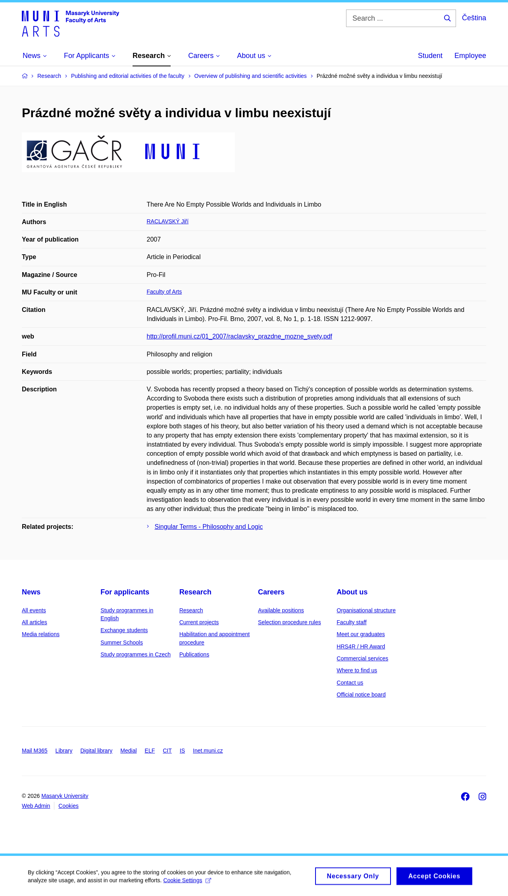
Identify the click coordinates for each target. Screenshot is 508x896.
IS (182, 750)
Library (64, 750)
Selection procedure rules (289, 622)
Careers (271, 592)
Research (195, 592)
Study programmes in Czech (135, 654)
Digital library (96, 750)
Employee (470, 56)
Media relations (41, 634)
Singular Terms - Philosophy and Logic (209, 526)
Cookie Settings (187, 883)
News (31, 592)
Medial (128, 750)
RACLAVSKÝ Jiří (168, 221)
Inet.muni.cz (208, 750)
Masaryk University (64, 796)
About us (352, 592)
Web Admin (36, 806)
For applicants (124, 592)
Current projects (199, 622)
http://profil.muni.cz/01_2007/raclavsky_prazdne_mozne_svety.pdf (240, 336)
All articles (34, 622)
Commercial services (362, 658)
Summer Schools (121, 642)
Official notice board (361, 694)
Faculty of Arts (164, 291)
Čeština (474, 18)
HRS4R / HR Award (361, 646)
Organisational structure (366, 610)
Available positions (281, 610)
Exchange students (124, 630)
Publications (194, 654)
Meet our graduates (361, 634)
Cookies (68, 806)
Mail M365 (35, 750)
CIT (167, 750)
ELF (150, 750)
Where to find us (357, 670)
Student (430, 56)
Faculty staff (351, 622)
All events (34, 610)
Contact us (350, 682)
